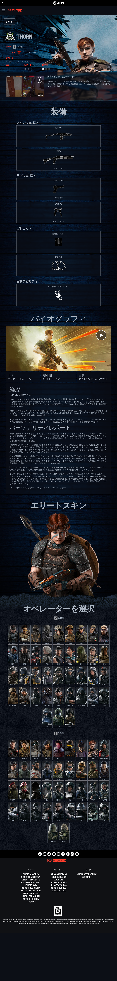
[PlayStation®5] (58, 882)
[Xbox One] (58, 880)
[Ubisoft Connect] (58, 956)
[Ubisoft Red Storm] (31, 888)
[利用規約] (58, 977)
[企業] (58, 959)
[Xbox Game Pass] (58, 874)
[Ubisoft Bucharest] (31, 882)
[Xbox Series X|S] (58, 877)
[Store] (58, 953)
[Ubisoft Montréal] (31, 874)
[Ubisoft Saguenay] (31, 893)
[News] (58, 962)
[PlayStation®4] (58, 885)
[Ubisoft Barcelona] (31, 877)
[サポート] (58, 965)
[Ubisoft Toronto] (31, 899)
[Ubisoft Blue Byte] (31, 880)
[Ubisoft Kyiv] (31, 885)
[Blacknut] (86, 877)
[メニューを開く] (3, 10)
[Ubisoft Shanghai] (31, 896)
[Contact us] (58, 971)
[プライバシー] (58, 974)
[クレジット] (31, 901)
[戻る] (9, 21)
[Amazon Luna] (58, 891)
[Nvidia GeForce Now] (86, 874)
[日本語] (58, 933)
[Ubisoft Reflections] (31, 891)
